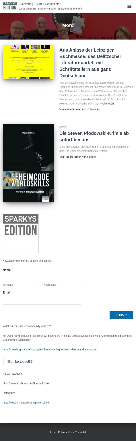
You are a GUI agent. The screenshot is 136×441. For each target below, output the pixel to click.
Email (7, 292)
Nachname (50, 284)
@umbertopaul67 (19, 361)
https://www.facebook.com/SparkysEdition (26, 383)
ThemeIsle (81, 432)
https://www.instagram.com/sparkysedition (26, 402)
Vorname (8, 284)
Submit (121, 315)
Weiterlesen (107, 103)
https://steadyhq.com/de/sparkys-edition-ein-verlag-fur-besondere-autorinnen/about (49, 349)
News (62, 127)
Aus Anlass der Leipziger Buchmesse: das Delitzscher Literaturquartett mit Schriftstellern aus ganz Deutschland (90, 62)
